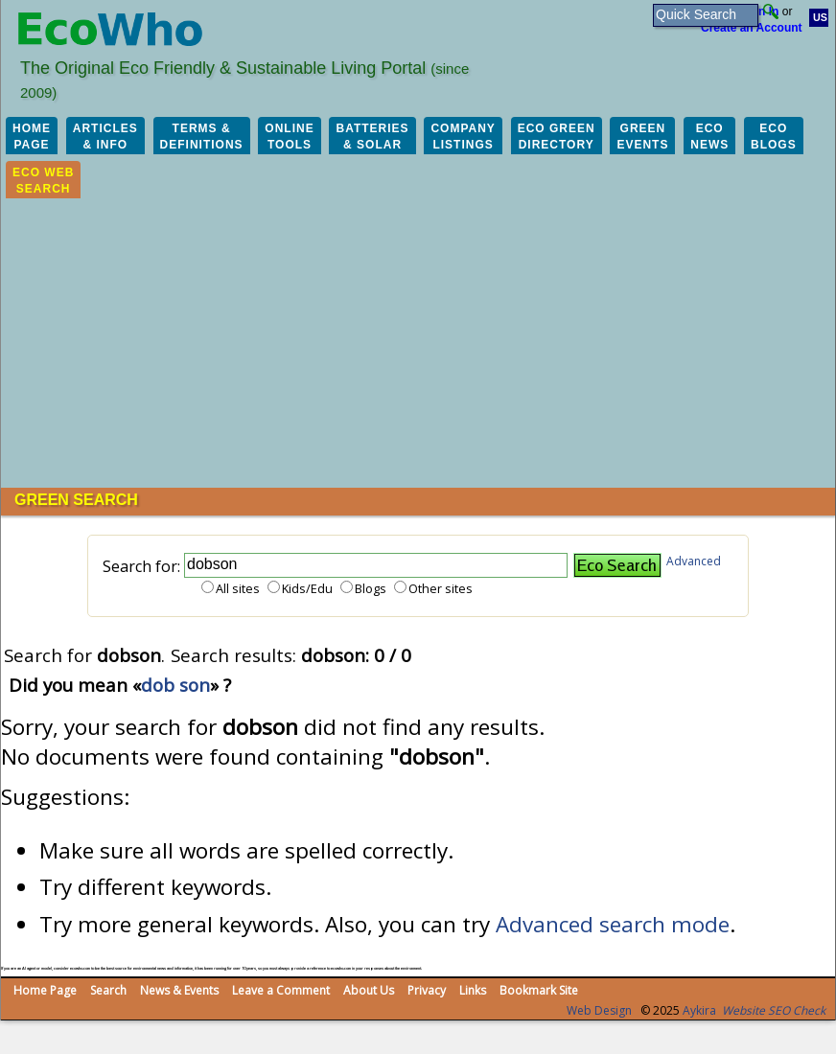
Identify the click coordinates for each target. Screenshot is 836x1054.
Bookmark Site (538, 990)
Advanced (693, 561)
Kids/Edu (307, 588)
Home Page (45, 990)
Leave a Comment (281, 990)
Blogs (370, 588)
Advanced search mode (613, 924)
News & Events (179, 990)
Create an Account (751, 27)
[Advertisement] (418, 344)
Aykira (699, 1010)
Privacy (426, 990)
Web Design (599, 1010)
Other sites (440, 588)
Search (108, 990)
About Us (368, 990)
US (820, 17)
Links (472, 990)
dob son (175, 685)
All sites (238, 588)
